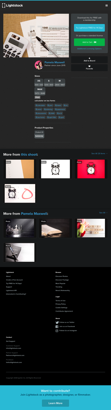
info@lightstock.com (13, 348)
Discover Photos (62, 276)
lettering (48, 109)
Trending (59, 287)
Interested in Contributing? (16, 294)
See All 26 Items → (99, 153)
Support (9, 287)
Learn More (55, 403)
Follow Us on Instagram (68, 330)
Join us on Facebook (67, 326)
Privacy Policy (61, 304)
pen (50, 105)
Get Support (10, 341)
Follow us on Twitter (66, 322)
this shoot (29, 154)
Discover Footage (62, 280)
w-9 (59, 113)
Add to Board (89, 59)
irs (66, 105)
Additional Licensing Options (89, 48)
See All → (103, 212)
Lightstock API (11, 290)
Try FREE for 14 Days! (14, 283)
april (61, 117)
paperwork (60, 109)
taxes (58, 105)
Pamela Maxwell (55, 62)
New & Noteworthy (63, 290)
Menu (106, 5)
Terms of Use (60, 300)
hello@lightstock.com (14, 362)
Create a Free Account (14, 280)
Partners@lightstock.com (15, 355)
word (38, 109)
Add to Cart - (89, 42)
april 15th (51, 117)
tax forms (40, 117)
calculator (40, 105)
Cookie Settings (61, 307)
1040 (51, 113)
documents (41, 113)
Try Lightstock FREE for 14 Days (89, 27)
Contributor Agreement (64, 311)
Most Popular (60, 283)
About (8, 276)
